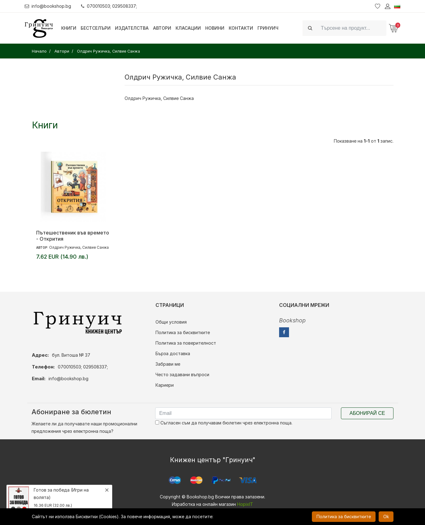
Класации (188, 28)
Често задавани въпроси (182, 374)
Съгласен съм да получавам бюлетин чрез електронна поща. (223, 422)
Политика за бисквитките (182, 332)
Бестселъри (96, 28)
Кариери (164, 385)
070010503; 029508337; (109, 6)
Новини (214, 28)
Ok (386, 516)
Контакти (241, 28)
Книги (68, 28)
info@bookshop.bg (48, 6)
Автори (162, 28)
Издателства (132, 28)
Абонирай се (367, 413)
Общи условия (171, 322)
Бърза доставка (172, 353)
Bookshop (292, 320)
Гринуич (267, 28)
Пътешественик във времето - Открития (72, 236)
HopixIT (245, 504)
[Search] (351, 28)
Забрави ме (167, 364)
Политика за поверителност (185, 343)
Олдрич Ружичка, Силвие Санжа (79, 247)
